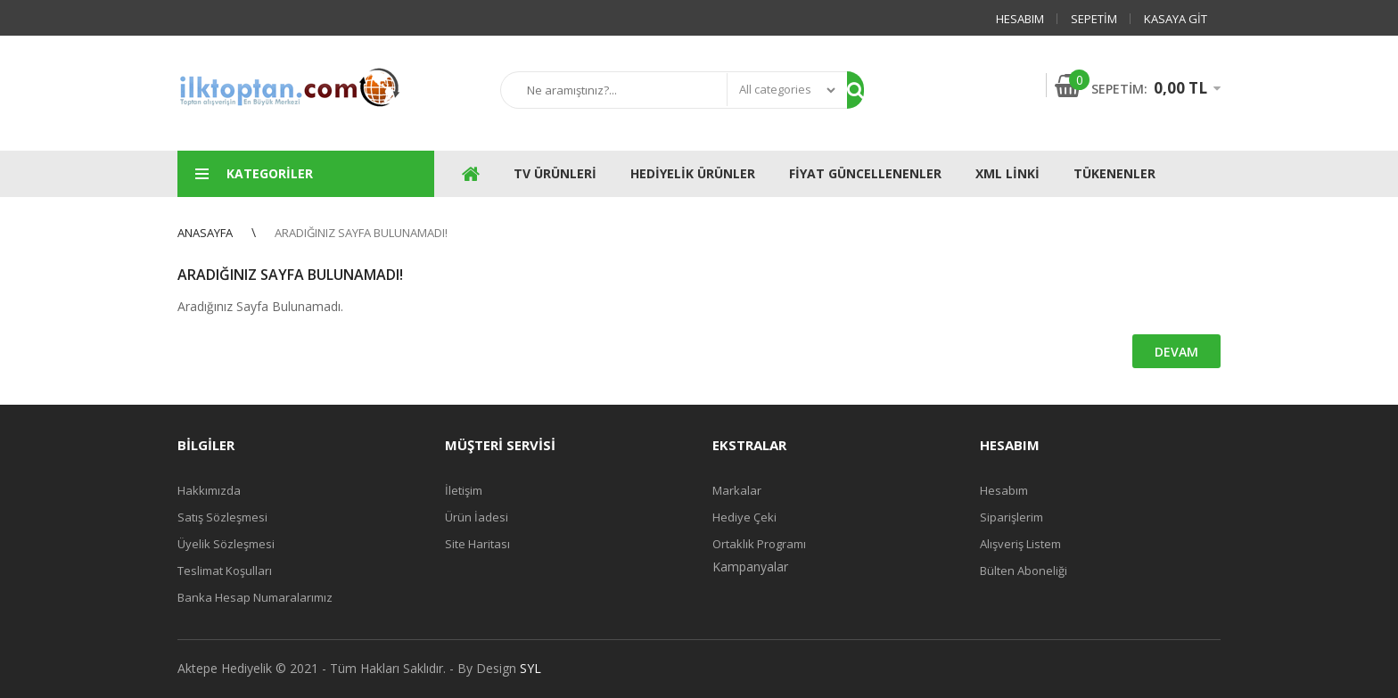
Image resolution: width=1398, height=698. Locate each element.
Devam (1176, 351)
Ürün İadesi (476, 517)
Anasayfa (205, 233)
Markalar (736, 490)
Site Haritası (477, 544)
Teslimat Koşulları (224, 571)
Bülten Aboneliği (1023, 571)
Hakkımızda (209, 490)
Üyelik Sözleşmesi (226, 544)
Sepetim (1094, 19)
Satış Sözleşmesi (222, 517)
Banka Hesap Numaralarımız (255, 597)
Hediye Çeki (744, 517)
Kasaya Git (1175, 19)
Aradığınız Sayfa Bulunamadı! (361, 233)
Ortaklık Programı (759, 544)
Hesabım (1020, 19)
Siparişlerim (1011, 517)
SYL (530, 668)
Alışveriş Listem (1020, 544)
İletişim (463, 490)
